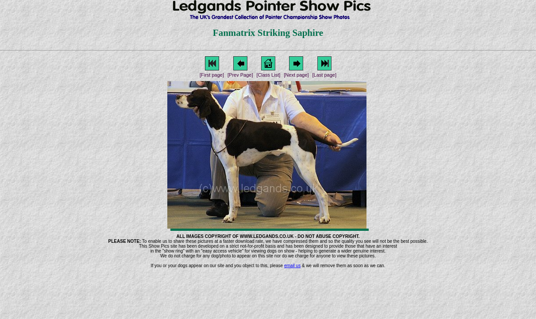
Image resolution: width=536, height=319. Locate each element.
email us (292, 265)
